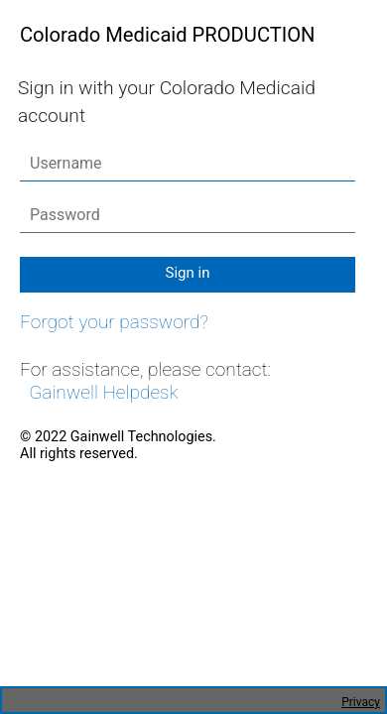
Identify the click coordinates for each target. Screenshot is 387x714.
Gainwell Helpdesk (103, 392)
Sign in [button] (188, 273)
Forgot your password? (114, 321)
